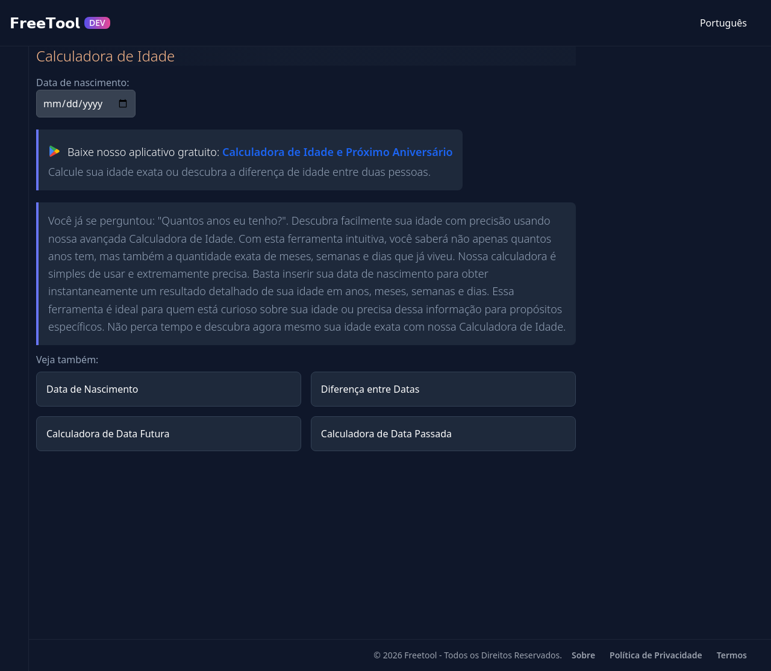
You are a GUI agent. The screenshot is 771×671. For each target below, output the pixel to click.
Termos (732, 655)
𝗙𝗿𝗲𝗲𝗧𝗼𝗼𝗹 (60, 23)
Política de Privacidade (656, 655)
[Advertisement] (306, 545)
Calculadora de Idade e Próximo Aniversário (337, 152)
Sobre (583, 655)
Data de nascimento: (83, 82)
